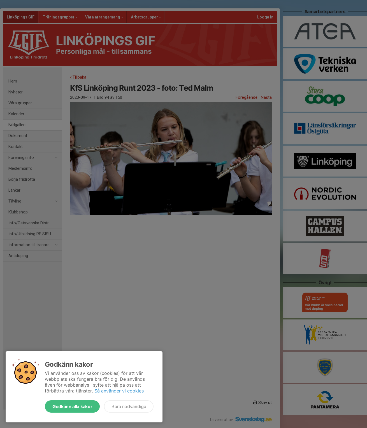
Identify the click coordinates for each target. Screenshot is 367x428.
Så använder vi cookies (119, 391)
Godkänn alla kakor (72, 406)
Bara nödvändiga (129, 406)
